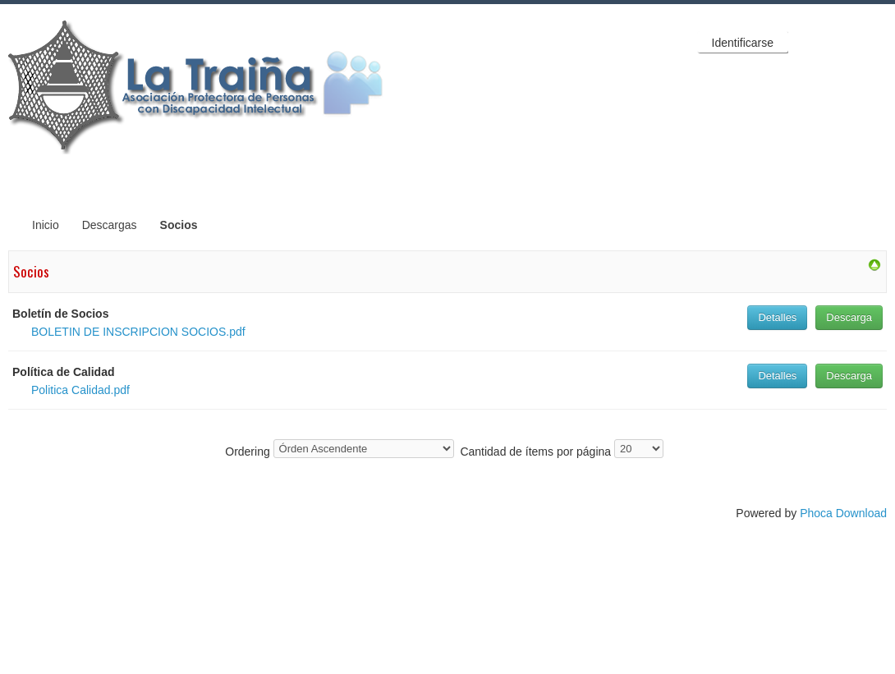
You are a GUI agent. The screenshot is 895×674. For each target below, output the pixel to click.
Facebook (808, 42)
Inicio (45, 225)
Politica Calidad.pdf (80, 390)
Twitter (841, 42)
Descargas (109, 225)
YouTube (874, 42)
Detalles (777, 317)
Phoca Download (843, 513)
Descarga (849, 317)
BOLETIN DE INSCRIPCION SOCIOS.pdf (138, 331)
